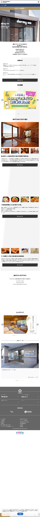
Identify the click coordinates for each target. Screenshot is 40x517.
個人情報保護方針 (23, 423)
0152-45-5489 (21, 281)
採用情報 (21, 425)
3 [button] (20, 335)
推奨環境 (21, 426)
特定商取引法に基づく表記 (24, 422)
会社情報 (2, 423)
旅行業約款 (2, 422)
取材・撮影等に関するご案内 (5, 425)
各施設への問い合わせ (23, 419)
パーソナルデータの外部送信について (7, 426)
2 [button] (17, 335)
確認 (20, 513)
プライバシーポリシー (17, 511)
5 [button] (26, 335)
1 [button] (14, 335)
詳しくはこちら (20, 165)
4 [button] (23, 335)
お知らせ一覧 (20, 80)
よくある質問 (3, 419)
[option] (20, 26)
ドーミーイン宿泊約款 (23, 420)
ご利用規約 (2, 420)
